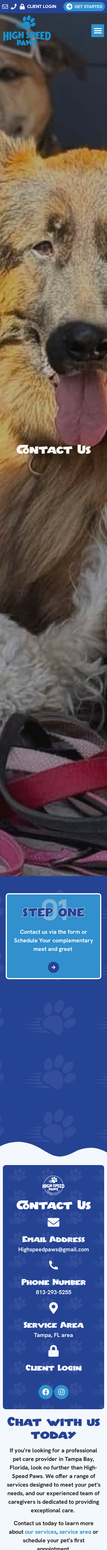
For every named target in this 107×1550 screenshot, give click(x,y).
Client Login (54, 1368)
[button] (97, 30)
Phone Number (53, 1282)
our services (40, 1531)
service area (75, 1531)
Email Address (53, 1240)
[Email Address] (53, 1222)
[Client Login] (53, 1351)
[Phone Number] (53, 1265)
